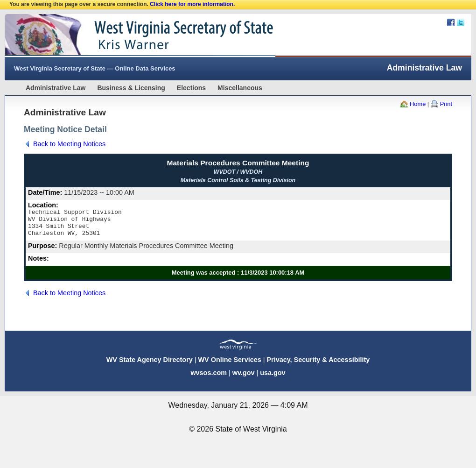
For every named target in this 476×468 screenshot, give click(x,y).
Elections (191, 88)
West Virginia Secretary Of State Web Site (125, 35)
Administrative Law (55, 88)
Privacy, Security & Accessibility (318, 365)
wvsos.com (208, 378)
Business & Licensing (131, 88)
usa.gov (272, 378)
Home (418, 103)
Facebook (451, 22)
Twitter (460, 22)
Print (446, 103)
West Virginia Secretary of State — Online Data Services (94, 68)
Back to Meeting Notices (69, 144)
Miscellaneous (239, 88)
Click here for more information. (192, 4)
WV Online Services (229, 365)
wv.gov (243, 378)
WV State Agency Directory (149, 365)
